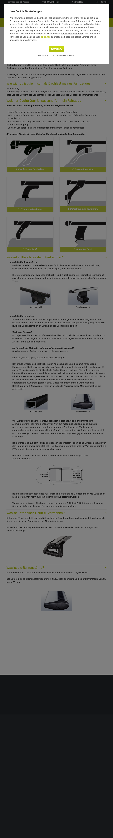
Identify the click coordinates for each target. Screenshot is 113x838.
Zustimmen (56, 49)
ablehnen (45, 37)
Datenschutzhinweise (63, 55)
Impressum (42, 55)
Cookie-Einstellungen (85, 37)
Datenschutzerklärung (72, 33)
